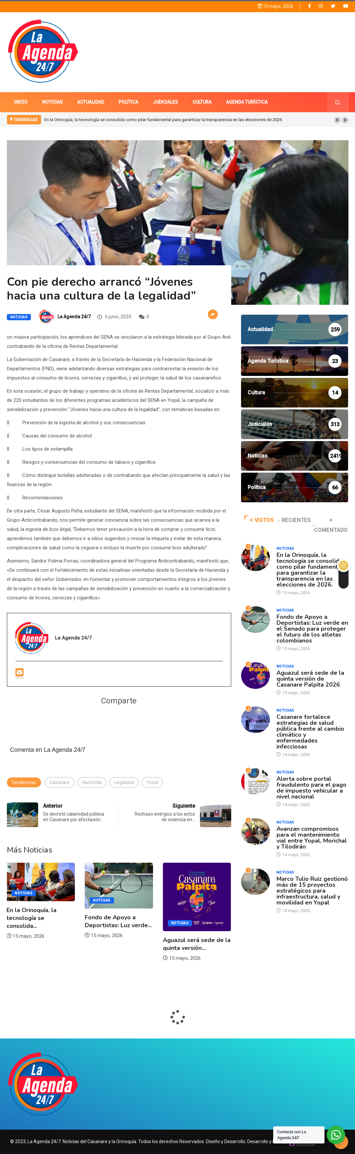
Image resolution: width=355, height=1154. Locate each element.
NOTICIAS (52, 102)
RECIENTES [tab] (295, 520)
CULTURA (201, 102)
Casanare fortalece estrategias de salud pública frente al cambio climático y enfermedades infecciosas (310, 731)
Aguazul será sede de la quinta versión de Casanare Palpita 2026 (310, 679)
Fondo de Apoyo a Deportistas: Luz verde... (118, 921)
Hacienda (91, 782)
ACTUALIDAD (90, 102)
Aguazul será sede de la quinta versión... (197, 944)
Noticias (19, 317)
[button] (337, 120)
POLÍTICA (128, 102)
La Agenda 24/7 (74, 316)
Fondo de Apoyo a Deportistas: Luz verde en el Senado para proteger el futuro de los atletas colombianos (312, 628)
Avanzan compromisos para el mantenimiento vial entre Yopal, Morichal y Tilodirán (312, 838)
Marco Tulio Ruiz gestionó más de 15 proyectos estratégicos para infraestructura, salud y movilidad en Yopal (312, 890)
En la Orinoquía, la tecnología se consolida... (31, 918)
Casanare (60, 782)
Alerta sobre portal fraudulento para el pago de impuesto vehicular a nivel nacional (311, 787)
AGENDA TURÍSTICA (247, 102)
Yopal (152, 782)
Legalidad (124, 782)
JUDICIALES (165, 102)
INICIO (21, 102)
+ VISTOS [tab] (259, 520)
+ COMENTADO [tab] (331, 525)
